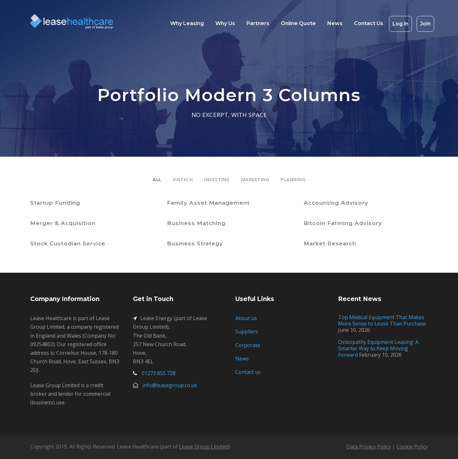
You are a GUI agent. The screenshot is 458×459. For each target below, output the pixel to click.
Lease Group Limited (203, 446)
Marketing (255, 179)
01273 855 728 (159, 373)
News (335, 23)
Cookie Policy (412, 446)
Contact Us (368, 23)
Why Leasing (187, 23)
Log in (400, 24)
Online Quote (298, 23)
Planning (293, 179)
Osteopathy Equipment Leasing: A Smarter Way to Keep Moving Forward (378, 348)
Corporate (247, 345)
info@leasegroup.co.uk (169, 385)
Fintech (183, 179)
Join (425, 24)
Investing (217, 179)
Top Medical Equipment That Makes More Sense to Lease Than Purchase (382, 320)
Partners (257, 23)
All (157, 179)
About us (246, 318)
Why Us (225, 23)
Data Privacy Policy (368, 446)
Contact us (248, 371)
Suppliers (246, 331)
